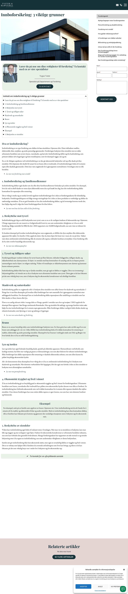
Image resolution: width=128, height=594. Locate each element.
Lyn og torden (10, 123)
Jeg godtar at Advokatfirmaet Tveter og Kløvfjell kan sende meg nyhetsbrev (31, 575)
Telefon (114, 72)
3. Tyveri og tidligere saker (14, 111)
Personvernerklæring (100, 590)
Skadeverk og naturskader (14, 115)
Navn (98, 65)
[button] (124, 570)
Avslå (100, 587)
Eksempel (8, 130)
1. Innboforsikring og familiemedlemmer (19, 104)
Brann (7, 119)
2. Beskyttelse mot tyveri (13, 108)
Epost (98, 72)
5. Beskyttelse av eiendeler (14, 134)
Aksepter (83, 587)
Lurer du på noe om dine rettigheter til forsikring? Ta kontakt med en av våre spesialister (36, 100)
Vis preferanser (117, 587)
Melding (99, 80)
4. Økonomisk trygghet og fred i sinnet (19, 126)
